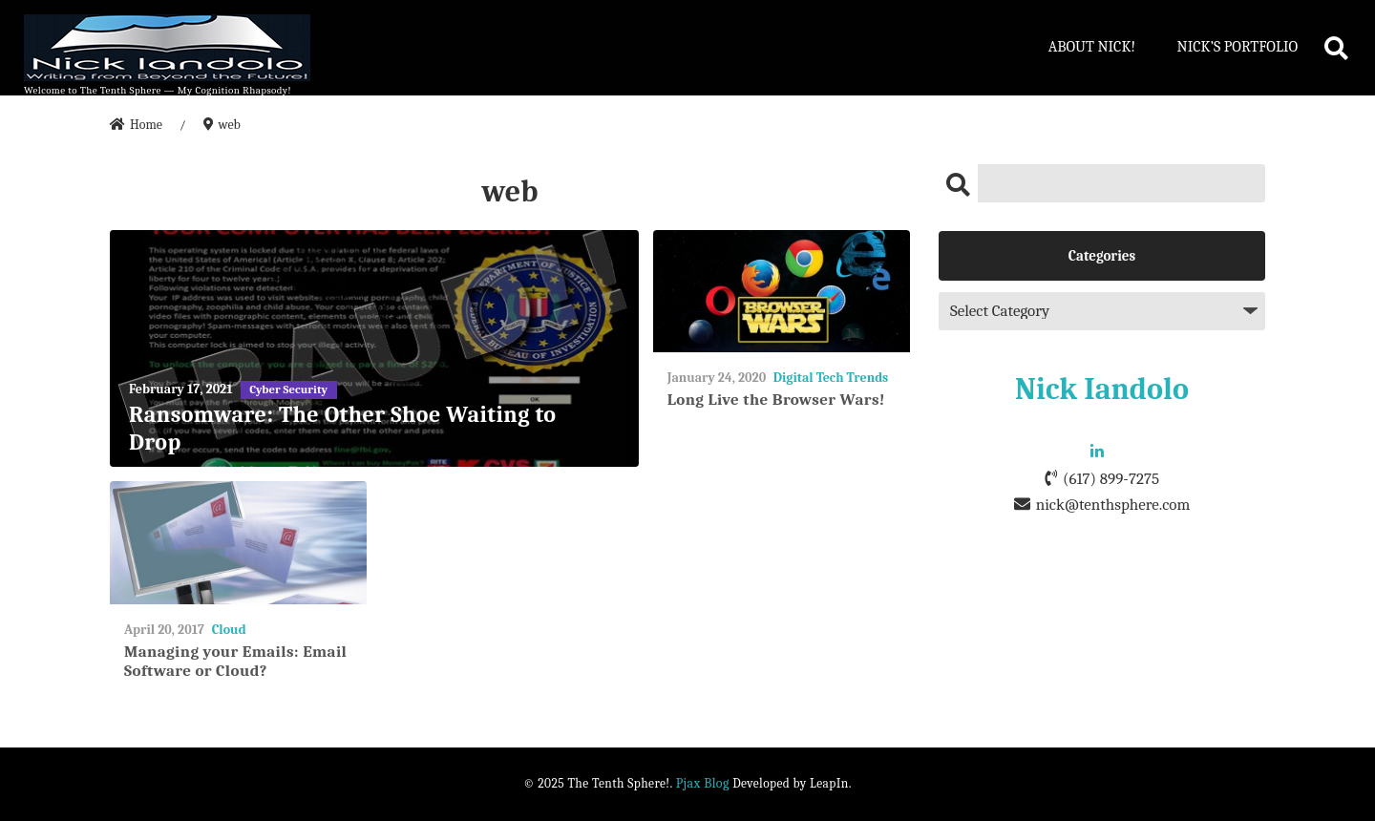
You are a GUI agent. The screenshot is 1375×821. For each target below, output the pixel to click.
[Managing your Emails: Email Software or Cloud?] (238, 542)
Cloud (229, 629)
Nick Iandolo (1102, 389)
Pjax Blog (703, 783)
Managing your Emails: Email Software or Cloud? (235, 661)
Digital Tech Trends (831, 377)
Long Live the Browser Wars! (776, 399)
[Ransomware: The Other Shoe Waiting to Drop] (374, 349)
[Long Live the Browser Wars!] (781, 291)
